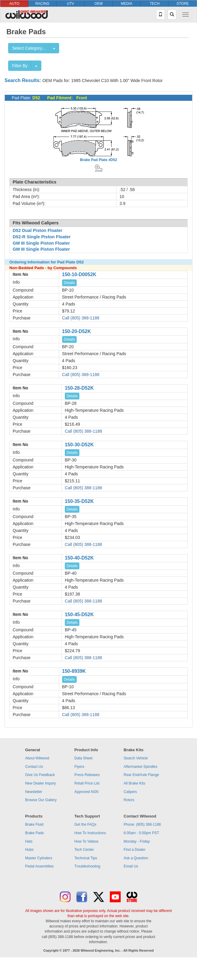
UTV (70, 4)
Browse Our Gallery (41, 800)
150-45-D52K (79, 614)
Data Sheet (84, 758)
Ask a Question (136, 858)
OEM (98, 4)
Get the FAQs (86, 824)
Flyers (79, 767)
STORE (182, 4)
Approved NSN (87, 792)
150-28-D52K (79, 388)
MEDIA (126, 4)
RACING (42, 4)
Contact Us (34, 767)
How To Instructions (90, 833)
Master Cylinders (38, 858)
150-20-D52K (76, 331)
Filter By (19, 65)
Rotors (129, 800)
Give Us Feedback (40, 775)
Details (69, 283)
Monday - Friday (137, 841)
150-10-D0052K (79, 274)
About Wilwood (37, 758)
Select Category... (28, 48)
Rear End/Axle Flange (141, 775)
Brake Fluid (34, 824)
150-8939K (74, 671)
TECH (155, 4)
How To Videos (87, 841)
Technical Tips (86, 858)
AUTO (14, 4)
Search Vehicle (136, 758)
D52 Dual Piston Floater (37, 230)
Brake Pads (34, 833)
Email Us (131, 866)
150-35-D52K (79, 501)
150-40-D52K (79, 557)
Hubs (29, 849)
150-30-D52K (79, 444)
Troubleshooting (87, 866)
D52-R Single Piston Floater (42, 236)
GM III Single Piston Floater (41, 243)
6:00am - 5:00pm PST (141, 833)
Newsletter (33, 792)
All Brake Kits (134, 783)
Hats (29, 841)
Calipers (130, 792)
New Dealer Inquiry (40, 783)
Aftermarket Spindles (140, 767)
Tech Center (84, 849)
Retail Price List (87, 783)
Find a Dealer (134, 849)
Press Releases (87, 775)
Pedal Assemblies (39, 866)
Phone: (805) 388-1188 (142, 824)
